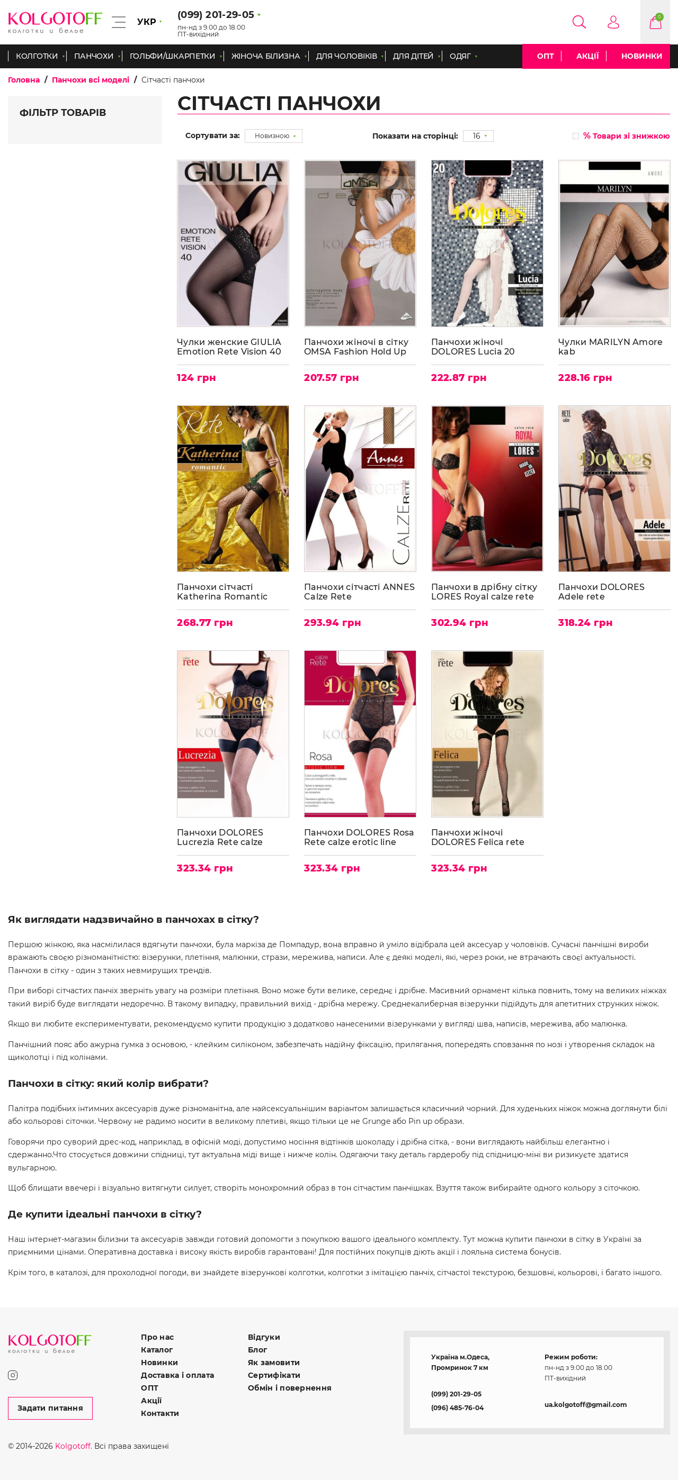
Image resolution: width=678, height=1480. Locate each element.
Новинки (642, 56)
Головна (24, 80)
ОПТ (545, 56)
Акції (587, 56)
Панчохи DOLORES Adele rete (602, 591)
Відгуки (264, 1336)
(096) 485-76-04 (457, 1407)
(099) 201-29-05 (456, 1393)
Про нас (157, 1336)
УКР (146, 22)
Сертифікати (274, 1374)
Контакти (160, 1412)
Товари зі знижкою (626, 136)
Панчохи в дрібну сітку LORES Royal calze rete (485, 591)
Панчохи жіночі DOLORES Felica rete (478, 835)
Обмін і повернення (290, 1387)
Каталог (157, 1349)
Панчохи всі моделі (90, 80)
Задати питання (50, 1407)
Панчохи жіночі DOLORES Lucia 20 (473, 346)
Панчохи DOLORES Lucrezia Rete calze (220, 835)
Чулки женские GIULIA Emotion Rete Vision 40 (229, 346)
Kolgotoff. (73, 1445)
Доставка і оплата (177, 1374)
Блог (257, 1349)
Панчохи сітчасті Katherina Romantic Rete (222, 591)
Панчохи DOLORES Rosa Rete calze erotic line (360, 835)
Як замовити (274, 1361)
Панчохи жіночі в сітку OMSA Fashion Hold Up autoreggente (357, 346)
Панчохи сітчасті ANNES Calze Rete (360, 591)
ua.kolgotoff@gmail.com (586, 1404)
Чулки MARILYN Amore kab (611, 346)
